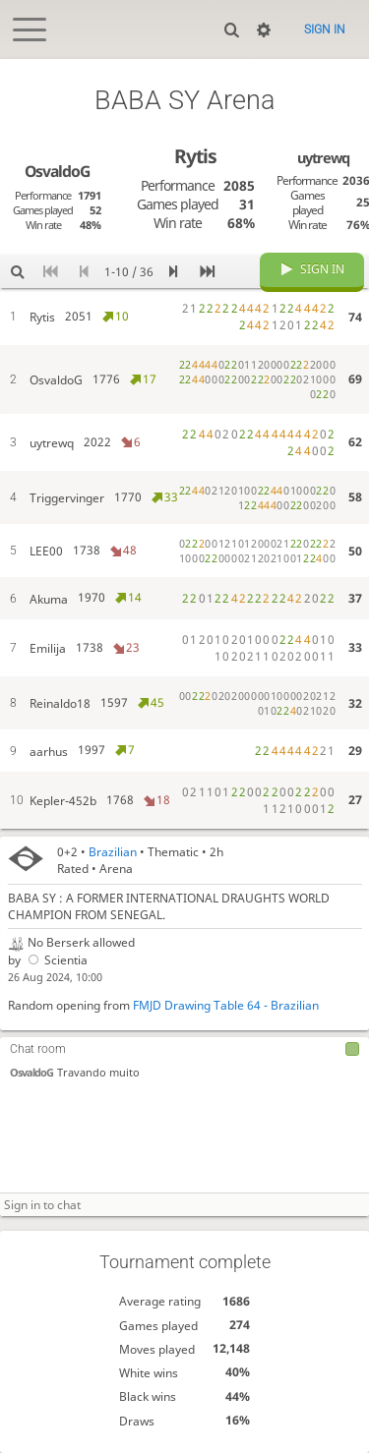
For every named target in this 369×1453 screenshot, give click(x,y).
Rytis (195, 156)
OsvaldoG (31, 1072)
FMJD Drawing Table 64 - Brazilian (226, 1005)
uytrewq (323, 157)
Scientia (56, 960)
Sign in (324, 29)
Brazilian (113, 851)
